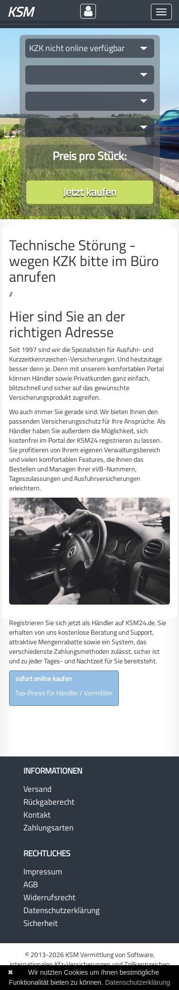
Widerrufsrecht (49, 897)
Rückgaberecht (48, 802)
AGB (30, 884)
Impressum (42, 871)
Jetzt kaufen (89, 192)
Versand (37, 789)
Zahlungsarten (48, 827)
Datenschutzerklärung (61, 910)
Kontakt (37, 815)
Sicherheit (40, 923)
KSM (20, 11)
